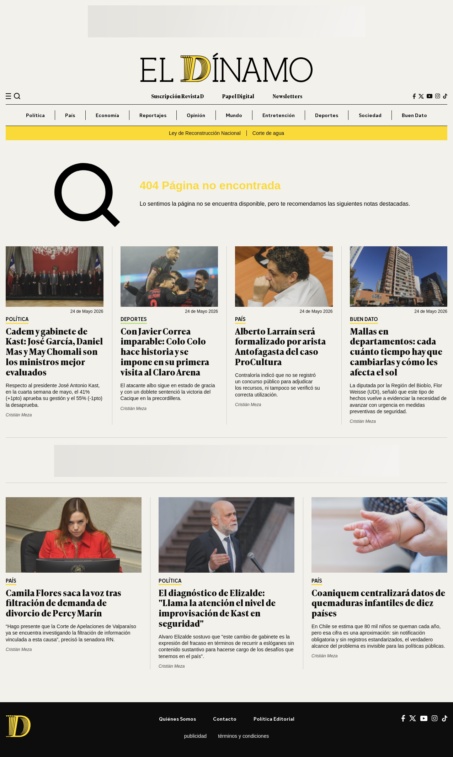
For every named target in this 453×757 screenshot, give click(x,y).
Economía (107, 115)
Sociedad (370, 115)
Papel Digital (238, 96)
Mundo (234, 115)
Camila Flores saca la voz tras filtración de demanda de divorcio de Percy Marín (63, 602)
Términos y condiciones (243, 736)
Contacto (224, 719)
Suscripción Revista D (177, 96)
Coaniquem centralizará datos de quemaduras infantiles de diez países (378, 602)
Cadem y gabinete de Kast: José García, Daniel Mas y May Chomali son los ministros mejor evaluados (54, 351)
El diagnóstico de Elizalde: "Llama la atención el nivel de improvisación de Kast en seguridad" (217, 607)
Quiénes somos (177, 719)
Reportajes (152, 115)
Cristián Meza (19, 414)
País (70, 115)
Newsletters (287, 96)
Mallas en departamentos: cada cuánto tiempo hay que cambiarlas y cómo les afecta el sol (396, 351)
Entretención (278, 115)
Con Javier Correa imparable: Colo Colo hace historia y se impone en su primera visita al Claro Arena (165, 351)
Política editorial (274, 719)
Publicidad (195, 736)
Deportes (326, 115)
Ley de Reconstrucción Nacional (205, 133)
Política (35, 115)
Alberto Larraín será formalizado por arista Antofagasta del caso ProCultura (280, 346)
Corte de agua (268, 133)
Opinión (196, 115)
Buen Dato (414, 115)
